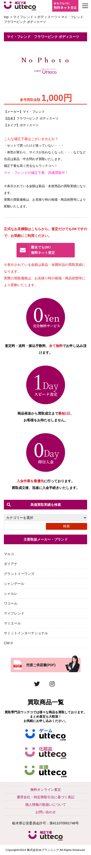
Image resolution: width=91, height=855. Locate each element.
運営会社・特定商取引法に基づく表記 (45, 797)
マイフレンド (23, 17)
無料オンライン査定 (45, 789)
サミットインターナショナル (26, 633)
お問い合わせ (45, 812)
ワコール (10, 603)
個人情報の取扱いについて (45, 804)
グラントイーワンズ (19, 574)
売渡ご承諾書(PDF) (41, 665)
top (6, 17)
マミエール (12, 623)
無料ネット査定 (51, 249)
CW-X (8, 643)
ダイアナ (10, 564)
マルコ (9, 554)
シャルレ (10, 593)
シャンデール (14, 584)
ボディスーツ (47, 17)
